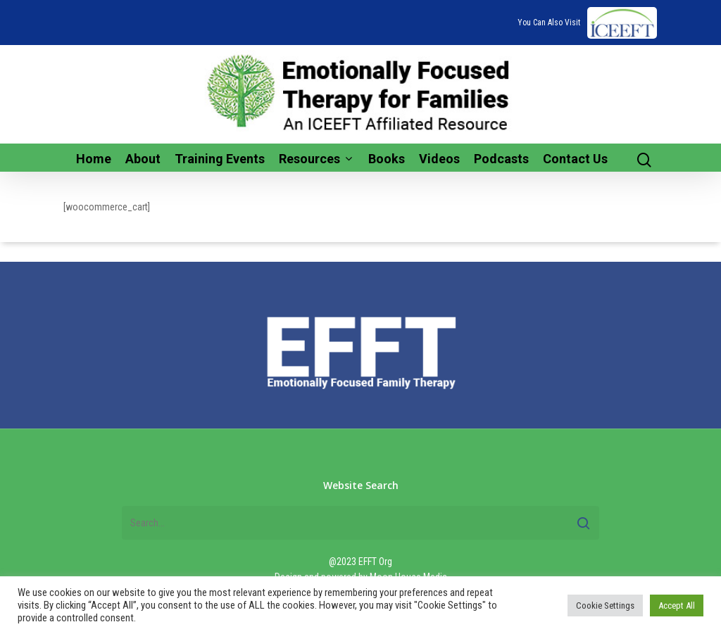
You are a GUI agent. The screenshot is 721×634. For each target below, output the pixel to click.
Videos (439, 159)
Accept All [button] (676, 605)
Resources (315, 159)
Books (386, 159)
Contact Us (575, 159)
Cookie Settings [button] (605, 605)
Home (93, 159)
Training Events (220, 159)
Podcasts (501, 159)
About (143, 159)
